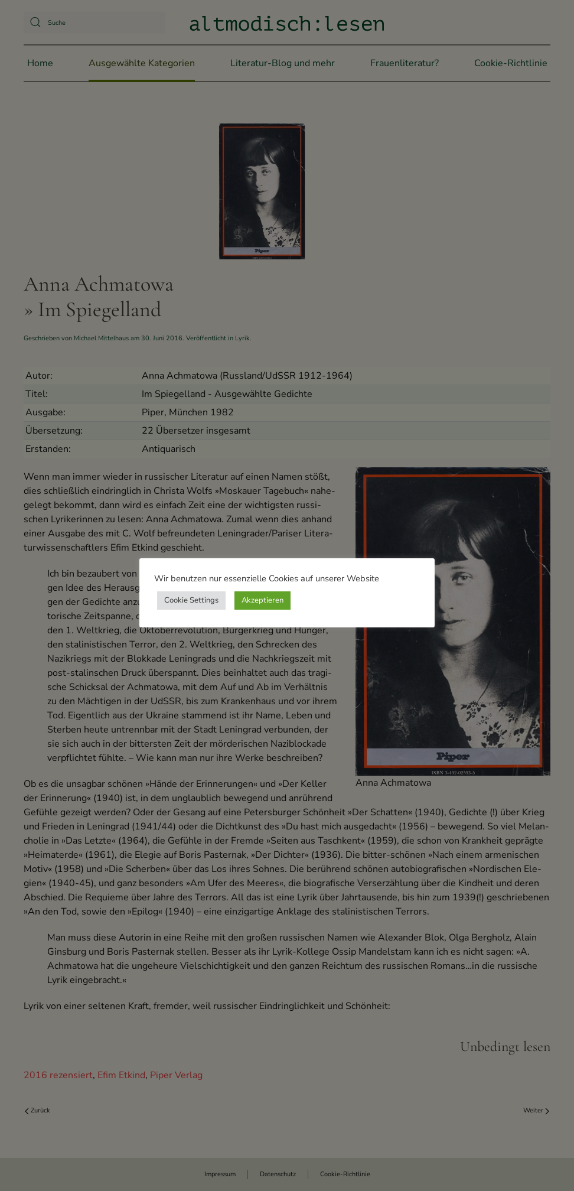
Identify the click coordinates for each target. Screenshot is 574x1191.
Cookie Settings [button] (191, 600)
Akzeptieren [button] (262, 600)
